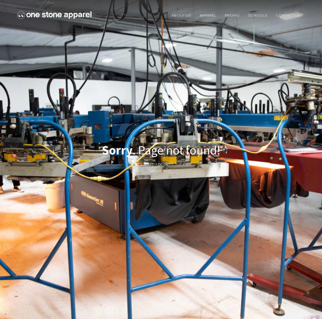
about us (181, 15)
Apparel (208, 15)
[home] (54, 15)
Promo (232, 15)
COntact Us (288, 15)
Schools (257, 15)
